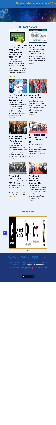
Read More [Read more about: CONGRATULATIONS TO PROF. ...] (12, 76)
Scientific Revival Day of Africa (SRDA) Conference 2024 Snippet (18, 179)
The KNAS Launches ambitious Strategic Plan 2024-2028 (35, 181)
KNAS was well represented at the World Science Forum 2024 (17, 139)
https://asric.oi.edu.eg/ (40, 58)
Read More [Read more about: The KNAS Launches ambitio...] (32, 200)
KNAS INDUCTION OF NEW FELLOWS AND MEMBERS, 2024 (38, 138)
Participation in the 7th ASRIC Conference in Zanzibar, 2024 (18, 98)
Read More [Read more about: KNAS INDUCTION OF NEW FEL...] (32, 157)
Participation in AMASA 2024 (36, 96)
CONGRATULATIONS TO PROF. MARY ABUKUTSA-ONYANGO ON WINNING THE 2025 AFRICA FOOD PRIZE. (19, 52)
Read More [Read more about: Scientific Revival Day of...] (12, 196)
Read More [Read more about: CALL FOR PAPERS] (32, 63)
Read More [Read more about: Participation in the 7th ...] (12, 117)
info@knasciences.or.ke (35, 265)
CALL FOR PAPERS (37, 45)
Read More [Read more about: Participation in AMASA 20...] (32, 114)
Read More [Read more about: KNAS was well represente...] (12, 158)
